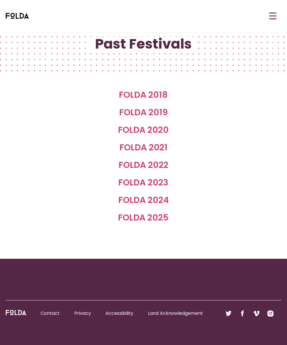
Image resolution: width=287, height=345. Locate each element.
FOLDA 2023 (143, 183)
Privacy (82, 313)
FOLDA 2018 (143, 95)
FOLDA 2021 (143, 147)
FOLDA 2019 (143, 112)
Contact (50, 313)
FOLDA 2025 (143, 218)
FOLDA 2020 (143, 130)
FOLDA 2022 (143, 165)
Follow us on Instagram (270, 313)
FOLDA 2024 (143, 200)
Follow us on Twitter (228, 313)
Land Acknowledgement (175, 313)
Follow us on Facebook (243, 313)
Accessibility (119, 313)
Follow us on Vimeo (256, 313)
